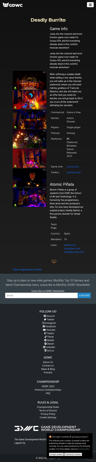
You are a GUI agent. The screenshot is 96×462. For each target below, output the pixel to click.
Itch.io (49, 350)
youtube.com (74, 172)
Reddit (49, 340)
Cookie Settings (48, 417)
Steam (49, 343)
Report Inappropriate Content (27, 269)
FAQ (48, 393)
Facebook (49, 326)
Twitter (49, 319)
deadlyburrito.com (74, 252)
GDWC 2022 (48, 386)
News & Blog (48, 369)
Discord (49, 316)
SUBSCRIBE (84, 295)
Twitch (49, 333)
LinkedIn (49, 347)
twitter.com (70, 245)
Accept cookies (56, 454)
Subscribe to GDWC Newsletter (48, 291)
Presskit (48, 372)
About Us (48, 362)
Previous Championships (48, 389)
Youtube (49, 329)
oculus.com (73, 166)
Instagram (49, 323)
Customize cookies (73, 454)
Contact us (48, 365)
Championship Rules (48, 407)
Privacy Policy (48, 413)
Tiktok (49, 336)
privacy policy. (84, 449)
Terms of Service (48, 410)
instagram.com (72, 248)
